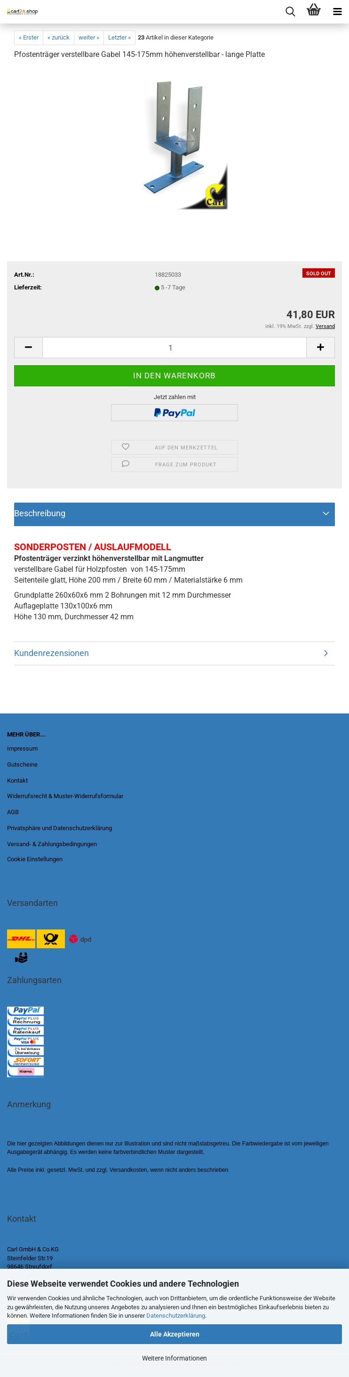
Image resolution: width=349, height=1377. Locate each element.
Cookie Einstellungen (35, 859)
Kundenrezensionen (51, 653)
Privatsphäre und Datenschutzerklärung (59, 828)
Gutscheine (22, 764)
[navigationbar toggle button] (337, 12)
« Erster (29, 37)
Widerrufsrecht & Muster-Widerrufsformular (65, 796)
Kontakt (17, 780)
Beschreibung (39, 513)
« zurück (59, 37)
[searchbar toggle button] (290, 12)
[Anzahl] (174, 347)
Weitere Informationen (174, 1358)
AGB (13, 812)
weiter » (89, 37)
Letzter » (119, 37)
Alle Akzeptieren (174, 1334)
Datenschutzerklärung (175, 1315)
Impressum (22, 748)
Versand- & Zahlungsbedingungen (52, 844)
